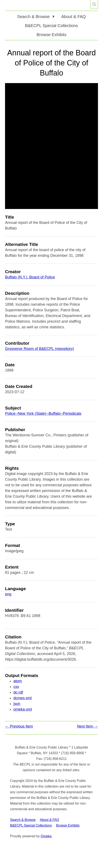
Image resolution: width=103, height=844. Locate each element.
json (16, 704)
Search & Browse (23, 820)
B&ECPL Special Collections (51, 25)
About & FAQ (73, 16)
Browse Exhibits (51, 34)
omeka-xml (22, 709)
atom (17, 681)
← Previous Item (19, 726)
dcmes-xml (22, 698)
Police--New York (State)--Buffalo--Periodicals (43, 413)
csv (16, 687)
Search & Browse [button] (34, 16)
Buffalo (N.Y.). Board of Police (30, 277)
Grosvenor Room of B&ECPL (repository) (39, 349)
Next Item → (87, 726)
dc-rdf (18, 692)
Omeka (46, 836)
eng (8, 594)
